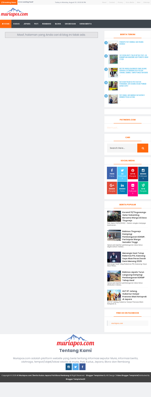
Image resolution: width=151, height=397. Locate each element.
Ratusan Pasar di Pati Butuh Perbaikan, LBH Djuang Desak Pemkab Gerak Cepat (132, 84)
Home (5, 23)
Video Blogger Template (127, 375)
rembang (46, 23)
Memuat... (112, 127)
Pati (36, 23)
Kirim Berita (130, 2)
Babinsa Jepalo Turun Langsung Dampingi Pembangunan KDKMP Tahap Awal (133, 276)
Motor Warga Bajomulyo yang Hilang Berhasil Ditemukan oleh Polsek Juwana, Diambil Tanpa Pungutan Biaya (133, 70)
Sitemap (146, 2)
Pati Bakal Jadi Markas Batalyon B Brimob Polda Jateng (132, 96)
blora (58, 23)
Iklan (138, 2)
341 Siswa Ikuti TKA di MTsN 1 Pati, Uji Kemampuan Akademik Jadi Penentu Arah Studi (133, 57)
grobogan (70, 23)
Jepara (26, 23)
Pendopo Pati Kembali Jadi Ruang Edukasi (131, 43)
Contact (112, 2)
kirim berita (86, 23)
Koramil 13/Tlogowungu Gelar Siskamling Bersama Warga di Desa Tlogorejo (134, 216)
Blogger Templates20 (75, 379)
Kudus (16, 23)
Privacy (120, 2)
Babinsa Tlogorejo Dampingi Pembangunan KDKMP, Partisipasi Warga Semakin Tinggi (133, 237)
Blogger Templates (94, 375)
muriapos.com (117, 323)
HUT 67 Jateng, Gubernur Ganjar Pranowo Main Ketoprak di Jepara (134, 295)
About (104, 2)
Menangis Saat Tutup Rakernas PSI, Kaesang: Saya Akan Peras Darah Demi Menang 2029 (134, 257)
